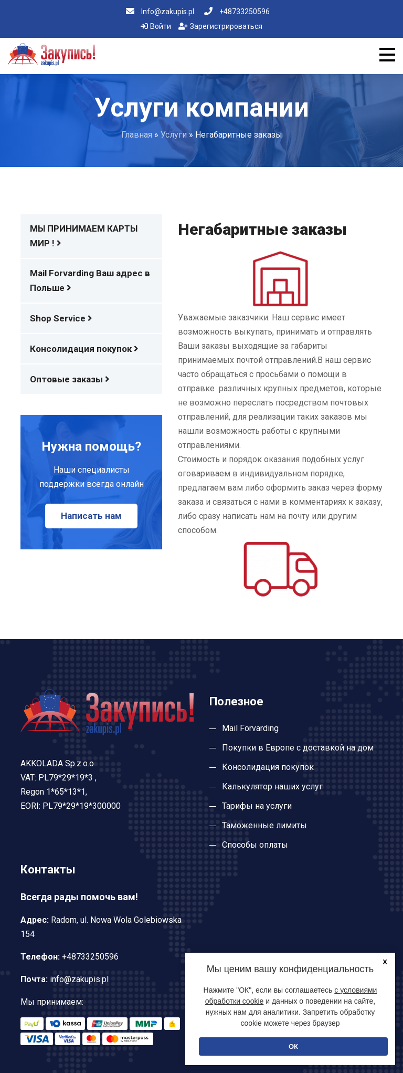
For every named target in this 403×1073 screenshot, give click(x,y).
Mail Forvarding (250, 728)
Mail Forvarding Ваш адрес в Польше (90, 280)
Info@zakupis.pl (160, 11)
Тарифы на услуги (257, 806)
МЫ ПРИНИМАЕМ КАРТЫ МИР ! (83, 235)
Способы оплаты (255, 845)
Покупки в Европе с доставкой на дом (298, 748)
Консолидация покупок (84, 348)
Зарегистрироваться (220, 26)
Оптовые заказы (70, 379)
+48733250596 (237, 11)
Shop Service (61, 318)
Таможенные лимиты (264, 825)
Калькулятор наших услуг (272, 786)
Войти (156, 26)
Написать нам (91, 516)
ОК (293, 1046)
